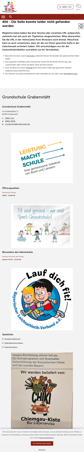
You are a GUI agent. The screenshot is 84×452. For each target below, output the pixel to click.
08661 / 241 (66, 7)
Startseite (31, 56)
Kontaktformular (71, 74)
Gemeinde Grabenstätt (11, 339)
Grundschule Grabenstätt (26, 97)
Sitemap (29, 68)
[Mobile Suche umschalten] (10, 17)
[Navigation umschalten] (3, 16)
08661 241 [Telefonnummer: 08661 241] (8, 118)
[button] (81, 26)
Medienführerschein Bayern (12, 343)
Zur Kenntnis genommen (42, 443)
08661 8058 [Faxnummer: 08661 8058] (8, 121)
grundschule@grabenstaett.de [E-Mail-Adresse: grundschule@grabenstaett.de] (16, 124)
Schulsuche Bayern (9, 347)
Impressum (42, 450)
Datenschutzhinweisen (46, 438)
